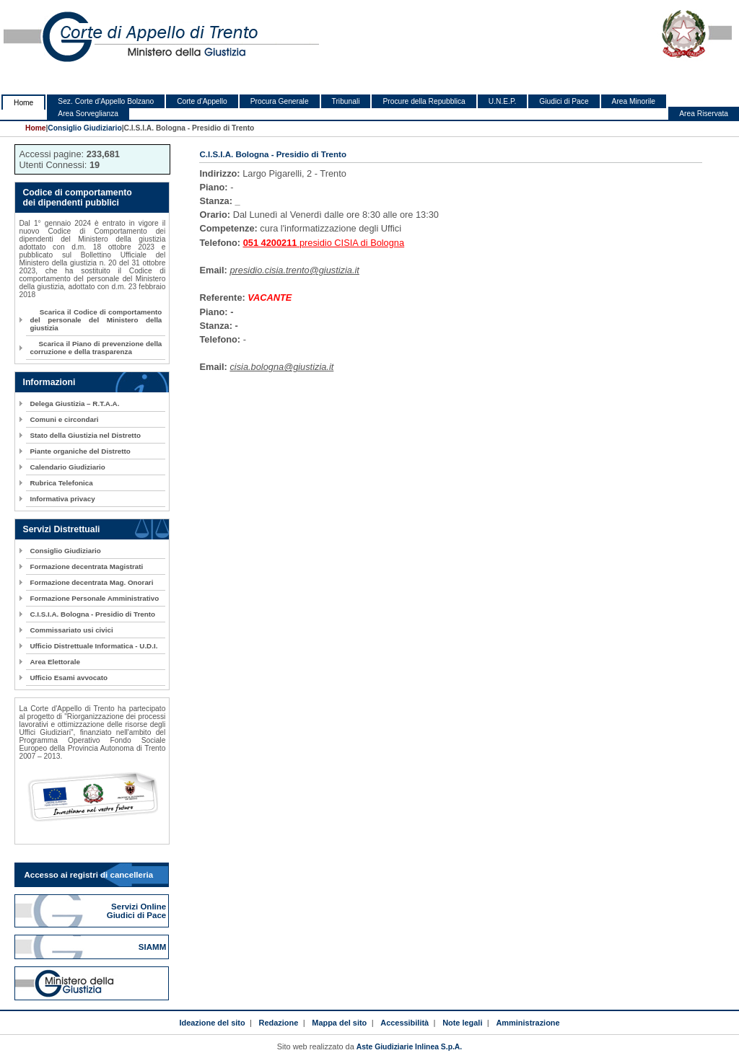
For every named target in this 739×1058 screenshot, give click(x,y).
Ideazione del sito (212, 1022)
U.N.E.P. (503, 101)
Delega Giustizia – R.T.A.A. (74, 403)
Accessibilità (404, 1022)
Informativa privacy (62, 499)
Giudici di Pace (563, 101)
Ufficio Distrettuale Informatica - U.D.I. (93, 646)
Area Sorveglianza (88, 114)
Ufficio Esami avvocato (69, 678)
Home (23, 103)
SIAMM (154, 947)
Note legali (462, 1022)
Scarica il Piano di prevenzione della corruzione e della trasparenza (96, 348)
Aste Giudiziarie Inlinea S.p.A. (409, 1047)
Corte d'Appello (202, 101)
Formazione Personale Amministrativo (94, 598)
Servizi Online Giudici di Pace (138, 911)
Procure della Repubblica (423, 101)
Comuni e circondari (64, 419)
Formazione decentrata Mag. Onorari (91, 582)
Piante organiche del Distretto (80, 451)
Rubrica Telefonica (61, 483)
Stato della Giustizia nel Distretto (85, 435)
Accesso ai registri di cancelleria (88, 874)
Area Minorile (633, 101)
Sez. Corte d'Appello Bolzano (106, 101)
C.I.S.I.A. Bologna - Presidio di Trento (92, 614)
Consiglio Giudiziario (84, 128)
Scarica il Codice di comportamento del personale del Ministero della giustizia (96, 320)
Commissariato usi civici (71, 630)
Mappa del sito (339, 1022)
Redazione (279, 1022)
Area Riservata (703, 114)
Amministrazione (527, 1022)
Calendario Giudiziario (67, 467)
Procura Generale (279, 101)
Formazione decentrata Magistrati (86, 566)
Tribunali (346, 101)
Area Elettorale (54, 662)
